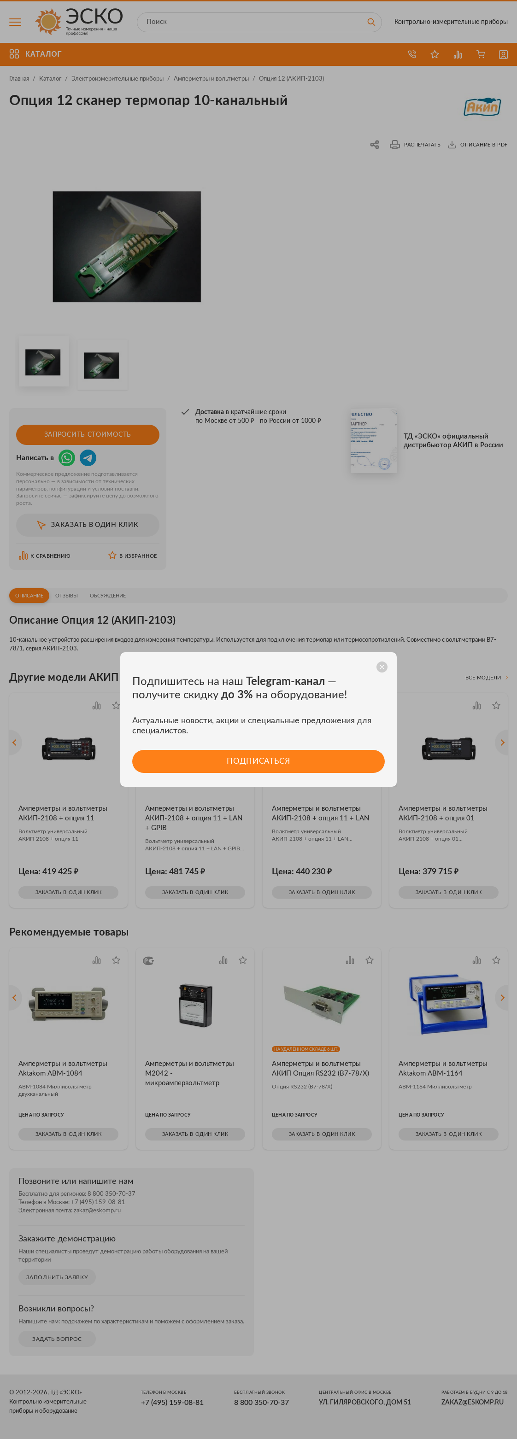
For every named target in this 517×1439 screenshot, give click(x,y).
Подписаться (258, 761)
